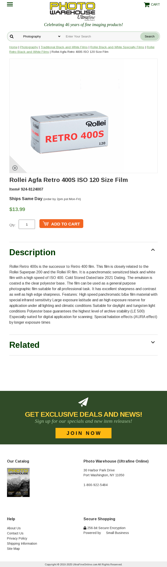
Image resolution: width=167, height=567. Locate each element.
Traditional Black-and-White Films (64, 47)
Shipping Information (22, 543)
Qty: (12, 225)
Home (13, 47)
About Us (14, 528)
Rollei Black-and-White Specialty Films (117, 47)
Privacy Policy (17, 538)
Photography (29, 47)
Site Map (13, 548)
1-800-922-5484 (96, 485)
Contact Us (15, 533)
